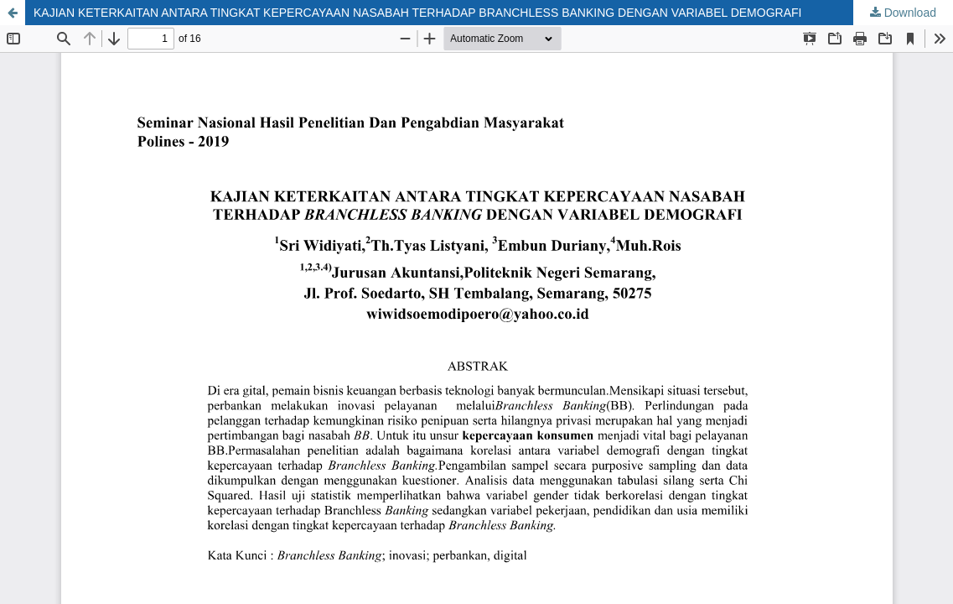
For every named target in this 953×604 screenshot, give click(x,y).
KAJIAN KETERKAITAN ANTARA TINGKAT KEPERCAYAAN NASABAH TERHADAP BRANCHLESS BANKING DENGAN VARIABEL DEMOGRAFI (417, 12)
